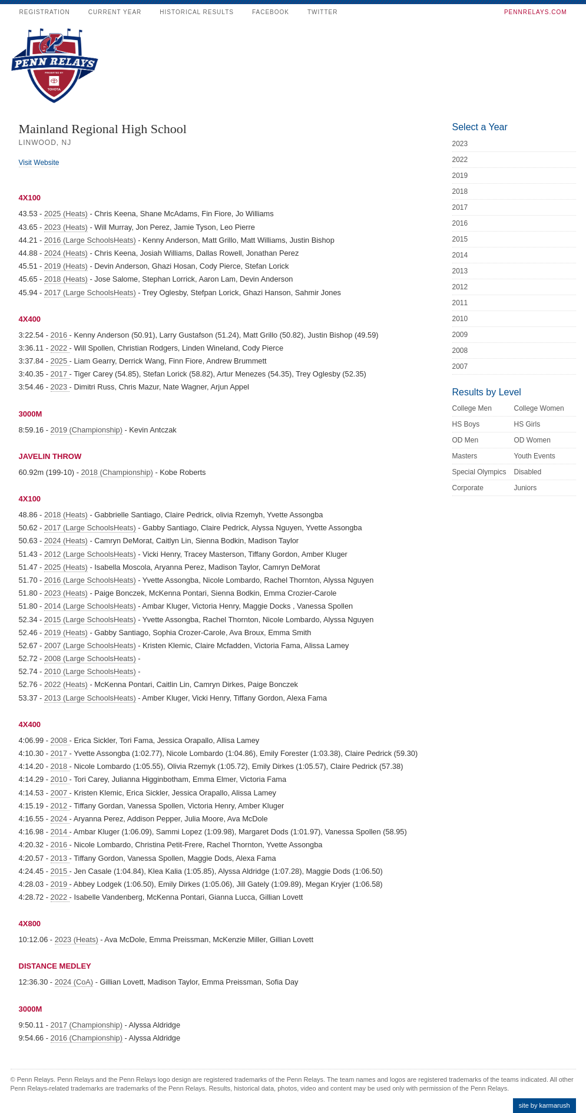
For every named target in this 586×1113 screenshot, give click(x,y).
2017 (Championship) (87, 1024)
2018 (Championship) (117, 472)
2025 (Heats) (66, 213)
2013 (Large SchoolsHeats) (90, 697)
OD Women (532, 440)
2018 (60, 766)
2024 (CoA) (74, 981)
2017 (60, 373)
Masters (465, 456)
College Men (472, 408)
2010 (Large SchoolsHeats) (90, 671)
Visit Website (39, 162)
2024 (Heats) (66, 253)
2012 (60, 805)
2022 (60, 348)
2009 (460, 335)
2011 (460, 303)
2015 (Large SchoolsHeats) (90, 619)
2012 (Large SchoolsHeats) (90, 554)
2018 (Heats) (66, 279)
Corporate (468, 488)
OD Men (465, 440)
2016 (60, 335)
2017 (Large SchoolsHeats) (90, 292)
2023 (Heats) (66, 227)
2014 (60, 831)
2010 (60, 779)
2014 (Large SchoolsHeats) (90, 606)
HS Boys (466, 424)
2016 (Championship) (87, 1037)
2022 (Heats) (66, 684)
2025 (60, 360)
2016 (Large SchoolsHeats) (90, 240)
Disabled (528, 472)
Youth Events (534, 456)
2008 (60, 740)
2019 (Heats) (66, 266)
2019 (60, 884)
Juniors (525, 488)
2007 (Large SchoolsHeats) (90, 645)
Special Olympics (479, 472)
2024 (60, 818)
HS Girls (527, 424)
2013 (60, 858)
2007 (60, 792)
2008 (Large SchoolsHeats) (90, 658)
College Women (539, 408)
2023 (60, 386)
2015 (60, 871)
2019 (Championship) (87, 429)
